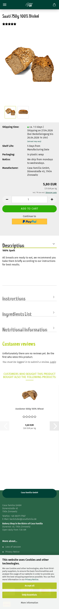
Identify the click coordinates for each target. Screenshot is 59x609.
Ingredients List (17, 314)
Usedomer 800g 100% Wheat (29, 409)
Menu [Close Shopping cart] (4, 4)
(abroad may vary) (34, 141)
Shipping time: (10, 126)
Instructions (13, 298)
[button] (7, 199)
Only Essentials (29, 595)
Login (53, 361)
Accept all (29, 585)
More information (29, 602)
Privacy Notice (31, 579)
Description (13, 245)
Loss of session (13, 547)
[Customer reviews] (9, 25)
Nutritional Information (24, 329)
